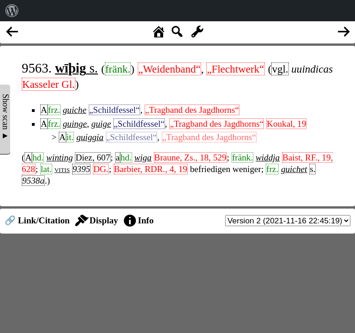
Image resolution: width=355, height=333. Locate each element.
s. (76, 68)
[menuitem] (12, 10)
